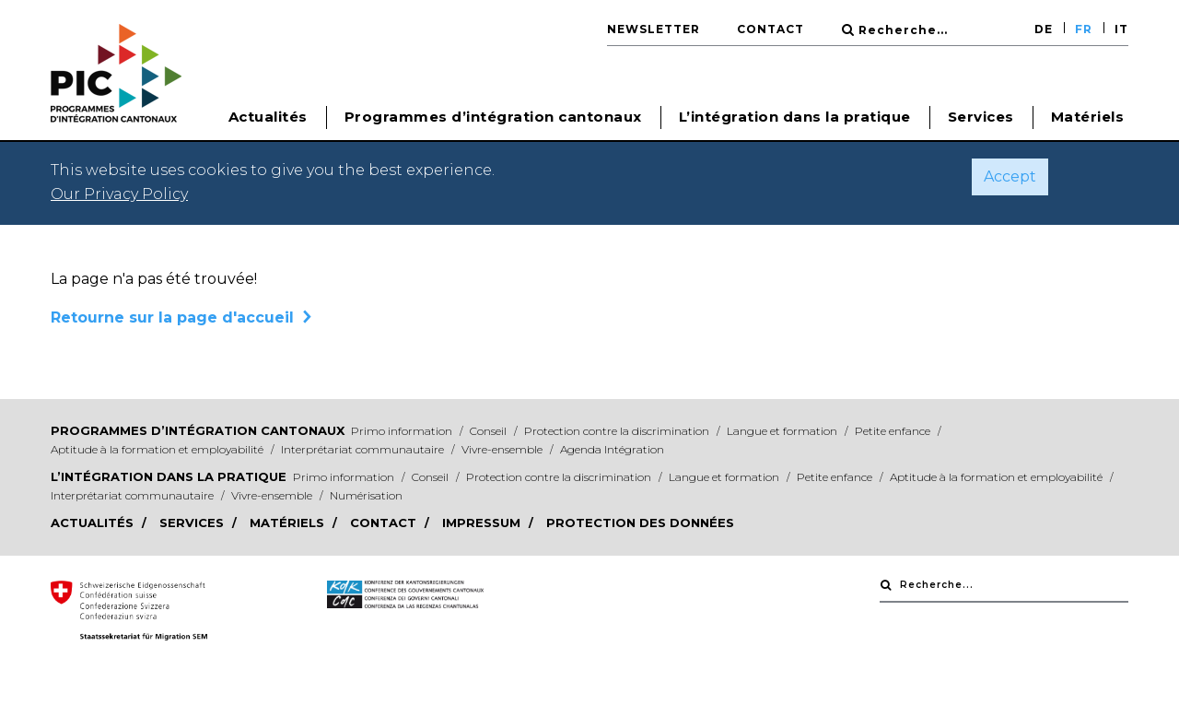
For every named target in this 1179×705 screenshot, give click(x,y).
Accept (1010, 176)
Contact (770, 29)
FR (1083, 29)
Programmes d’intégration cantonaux (197, 430)
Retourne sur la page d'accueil (172, 317)
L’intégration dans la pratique (168, 476)
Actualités (94, 522)
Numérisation (366, 495)
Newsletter (653, 29)
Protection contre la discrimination (618, 431)
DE (1043, 29)
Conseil (489, 431)
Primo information (403, 431)
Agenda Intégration (612, 449)
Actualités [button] (268, 116)
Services (981, 116)
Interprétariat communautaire (364, 449)
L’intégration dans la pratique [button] (795, 116)
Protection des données (640, 522)
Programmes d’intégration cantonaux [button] (493, 116)
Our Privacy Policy (119, 194)
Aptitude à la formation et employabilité (158, 449)
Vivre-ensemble (503, 449)
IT (1121, 29)
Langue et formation (783, 431)
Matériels (1088, 116)
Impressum (483, 522)
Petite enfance (894, 431)
